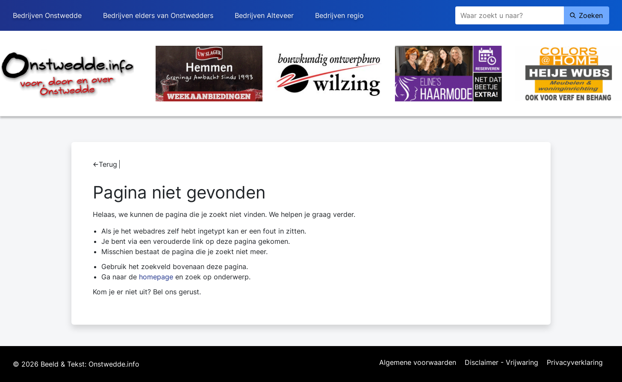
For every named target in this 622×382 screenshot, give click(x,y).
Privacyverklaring (575, 363)
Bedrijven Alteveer (264, 15)
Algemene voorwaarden (417, 363)
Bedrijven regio (339, 15)
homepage (156, 276)
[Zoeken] (509, 15)
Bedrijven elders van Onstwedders (158, 15)
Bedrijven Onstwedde (47, 15)
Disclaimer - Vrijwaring (501, 363)
